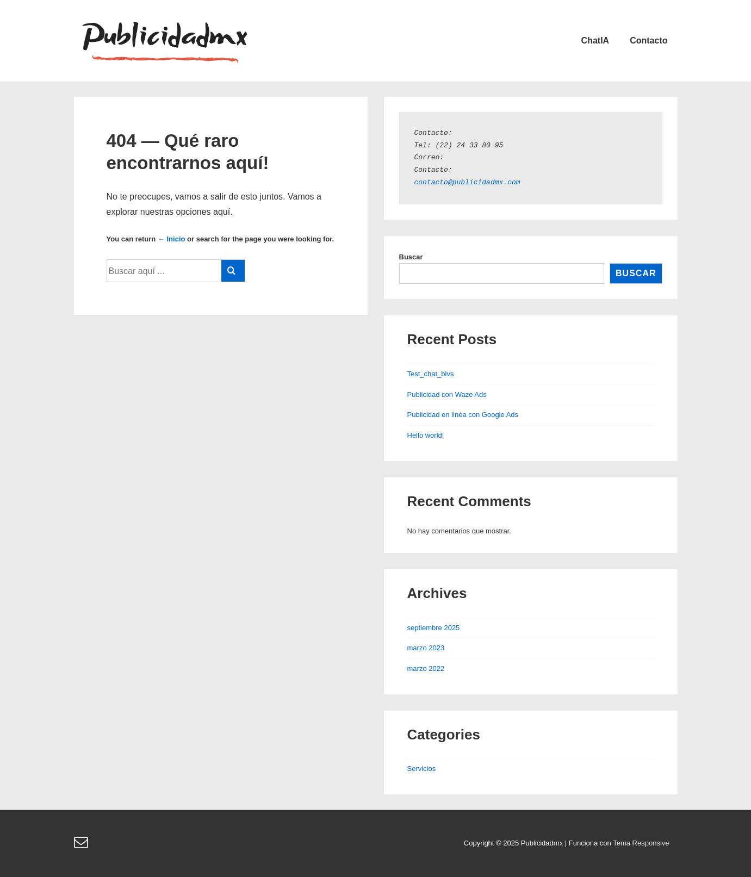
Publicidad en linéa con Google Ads (463, 414)
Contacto (648, 40)
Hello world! (425, 435)
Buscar (411, 257)
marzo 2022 (426, 668)
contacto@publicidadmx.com (467, 183)
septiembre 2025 (433, 628)
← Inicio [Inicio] (171, 239)
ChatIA (595, 40)
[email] (82, 846)
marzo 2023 (426, 648)
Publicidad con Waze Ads (447, 394)
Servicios (421, 768)
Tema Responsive (641, 843)
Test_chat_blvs (430, 374)
